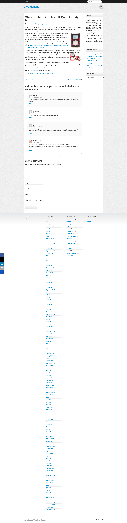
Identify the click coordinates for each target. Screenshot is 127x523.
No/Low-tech (69, 241)
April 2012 (48, 297)
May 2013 (48, 277)
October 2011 (49, 312)
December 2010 (50, 329)
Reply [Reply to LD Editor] (30, 150)
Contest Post (34, 70)
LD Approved (69, 231)
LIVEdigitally (31, 6)
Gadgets (68, 221)
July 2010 (48, 341)
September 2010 (50, 336)
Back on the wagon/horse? (94, 54)
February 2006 (50, 468)
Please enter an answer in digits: (33, 200)
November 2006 (50, 446)
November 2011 (50, 309)
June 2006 (48, 458)
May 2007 (48, 431)
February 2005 (50, 497)
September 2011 (50, 314)
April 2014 (48, 260)
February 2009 (50, 380)
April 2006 (48, 463)
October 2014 (49, 248)
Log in (88, 219)
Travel (68, 251)
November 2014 (50, 246)
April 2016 (48, 221)
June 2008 (48, 399)
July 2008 (48, 397)
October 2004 (49, 507)
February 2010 (50, 353)
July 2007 (48, 426)
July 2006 (48, 456)
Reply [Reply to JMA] (30, 133)
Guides (68, 228)
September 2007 (50, 421)
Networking (69, 238)
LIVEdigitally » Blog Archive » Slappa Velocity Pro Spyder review (49, 156)
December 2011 (50, 307)
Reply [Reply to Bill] (30, 103)
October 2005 (49, 478)
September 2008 (50, 392)
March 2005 (49, 495)
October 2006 (49, 448)
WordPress (90, 221)
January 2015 (49, 241)
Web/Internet (69, 255)
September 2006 (50, 451)
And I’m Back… (91, 68)
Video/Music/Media (71, 253)
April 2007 (48, 434)
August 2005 (49, 483)
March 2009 (49, 378)
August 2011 (49, 316)
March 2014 (49, 263)
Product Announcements (40, 73)
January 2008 (49, 412)
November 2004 (50, 505)
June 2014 (48, 255)
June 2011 (48, 319)
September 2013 (50, 270)
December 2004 (50, 502)
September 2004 (50, 509)
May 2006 (48, 461)
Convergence (69, 219)
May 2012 (48, 294)
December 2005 (50, 473)
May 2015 (48, 231)
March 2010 (49, 351)
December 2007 (50, 414)
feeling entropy (43, 24)
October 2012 (49, 287)
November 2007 (50, 417)
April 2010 (48, 348)
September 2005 (50, 480)
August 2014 (49, 253)
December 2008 (50, 385)
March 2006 (49, 465)
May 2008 (48, 402)
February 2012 (50, 302)
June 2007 (48, 429)
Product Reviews (70, 246)
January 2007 (49, 441)
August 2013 (49, 273)
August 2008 (49, 395)
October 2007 (49, 419)
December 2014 (50, 243)
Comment (28, 167)
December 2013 (50, 268)
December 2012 (50, 285)
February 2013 (50, 280)
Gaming (68, 224)
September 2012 (50, 290)
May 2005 (48, 490)
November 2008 (50, 387)
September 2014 (50, 251)
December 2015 (50, 226)
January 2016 (49, 224)
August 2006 (49, 453)
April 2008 (48, 404)
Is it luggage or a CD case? (74, 79)
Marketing (69, 233)
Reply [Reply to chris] (30, 117)
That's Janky (69, 248)
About (26, 1)
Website (27, 194)
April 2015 (48, 233)
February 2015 (50, 238)
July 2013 (48, 275)
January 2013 (49, 282)
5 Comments (51, 73)
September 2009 (50, 363)
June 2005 (48, 487)
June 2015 (48, 228)
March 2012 (49, 299)
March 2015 (49, 236)
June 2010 (48, 343)
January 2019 (49, 219)
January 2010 (49, 356)
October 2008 (49, 390)
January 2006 (49, 470)
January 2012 (49, 304)
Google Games (29, 79)
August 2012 (49, 292)
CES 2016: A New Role (92, 61)
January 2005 (49, 500)
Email (27, 189)
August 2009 (49, 365)
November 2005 (50, 475)
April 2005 (48, 492)
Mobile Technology (71, 236)
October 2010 (49, 334)
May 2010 (48, 346)
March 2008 (49, 407)
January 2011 (49, 326)
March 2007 (49, 436)
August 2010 (49, 338)
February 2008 (50, 409)
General (32, 73)
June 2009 (48, 370)
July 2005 (48, 485)
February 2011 (50, 324)
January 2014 (49, 265)
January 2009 (49, 382)
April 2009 (48, 375)
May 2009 (48, 373)
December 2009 (50, 358)
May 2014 (48, 258)
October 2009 (49, 360)
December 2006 (50, 444)
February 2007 (50, 439)
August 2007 (49, 424)
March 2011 (49, 321)
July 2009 (48, 368)
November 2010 (50, 331)
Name (27, 183)
